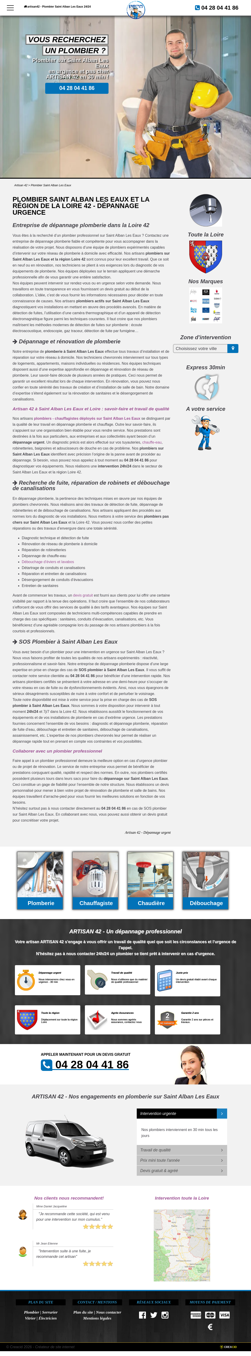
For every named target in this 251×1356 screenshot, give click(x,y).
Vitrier (30, 1318)
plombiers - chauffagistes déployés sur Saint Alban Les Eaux (87, 418)
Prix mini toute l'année (160, 1160)
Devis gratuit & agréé (159, 1170)
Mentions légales (97, 1318)
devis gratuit (83, 595)
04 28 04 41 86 (102, 19)
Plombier (31, 1312)
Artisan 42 (21, 185)
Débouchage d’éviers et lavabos (48, 562)
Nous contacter (108, 1312)
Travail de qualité (155, 1150)
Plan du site (83, 1312)
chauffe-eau (152, 442)
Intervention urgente (158, 1113)
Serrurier (50, 1312)
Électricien (48, 1318)
